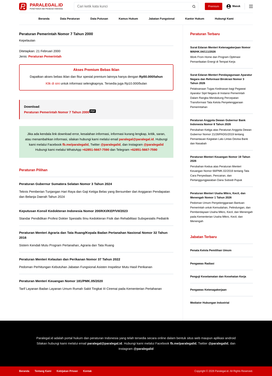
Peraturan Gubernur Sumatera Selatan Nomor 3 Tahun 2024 (65, 184)
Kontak (87, 371)
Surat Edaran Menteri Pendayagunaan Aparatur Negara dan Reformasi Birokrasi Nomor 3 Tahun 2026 (221, 79)
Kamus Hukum (128, 18)
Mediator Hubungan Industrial (209, 302)
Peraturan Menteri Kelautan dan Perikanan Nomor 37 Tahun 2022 (69, 259)
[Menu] (251, 6)
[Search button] (194, 6)
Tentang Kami (43, 371)
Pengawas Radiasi (202, 263)
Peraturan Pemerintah (44, 56)
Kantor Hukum (194, 18)
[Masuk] (233, 6)
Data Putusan (99, 18)
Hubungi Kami (224, 18)
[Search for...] (132, 6)
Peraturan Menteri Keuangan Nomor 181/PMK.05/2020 (61, 281)
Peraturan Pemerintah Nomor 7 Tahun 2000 (60, 112)
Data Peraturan (70, 18)
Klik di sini (53, 83)
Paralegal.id (46, 4)
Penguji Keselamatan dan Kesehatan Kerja (218, 276)
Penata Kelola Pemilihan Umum (210, 250)
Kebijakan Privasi (67, 371)
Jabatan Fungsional (161, 18)
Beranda (44, 18)
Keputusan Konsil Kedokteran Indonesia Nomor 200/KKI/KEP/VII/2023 (73, 211)
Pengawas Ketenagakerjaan (208, 289)
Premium (213, 6)
